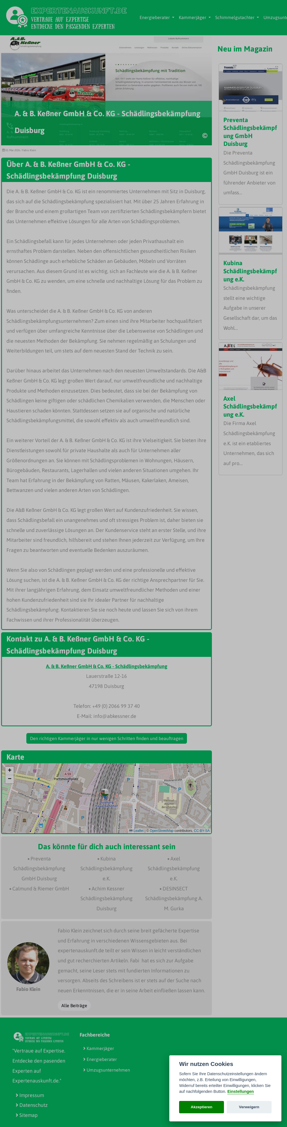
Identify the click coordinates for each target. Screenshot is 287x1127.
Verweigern (249, 1107)
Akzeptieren (201, 1107)
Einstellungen (240, 1091)
